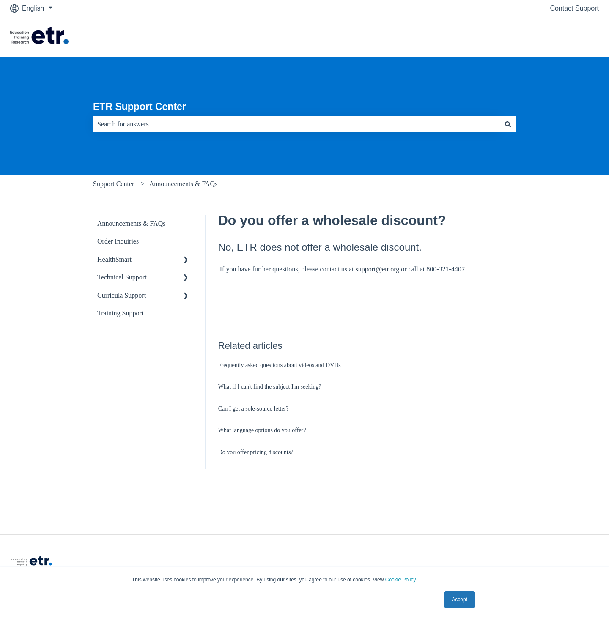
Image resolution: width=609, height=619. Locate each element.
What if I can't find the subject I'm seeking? (269, 386)
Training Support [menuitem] (120, 313)
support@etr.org (378, 269)
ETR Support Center (139, 106)
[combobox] (296, 124)
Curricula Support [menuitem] (121, 295)
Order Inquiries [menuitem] (118, 241)
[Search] (508, 124)
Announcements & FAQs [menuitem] (131, 223)
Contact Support (574, 8)
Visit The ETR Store (560, 36)
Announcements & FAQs (183, 183)
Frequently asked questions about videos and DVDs (279, 365)
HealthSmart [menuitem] (114, 259)
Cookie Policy (400, 580)
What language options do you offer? (262, 430)
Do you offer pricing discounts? (256, 452)
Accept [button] (459, 600)
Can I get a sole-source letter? (253, 408)
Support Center (113, 183)
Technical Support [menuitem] (122, 277)
